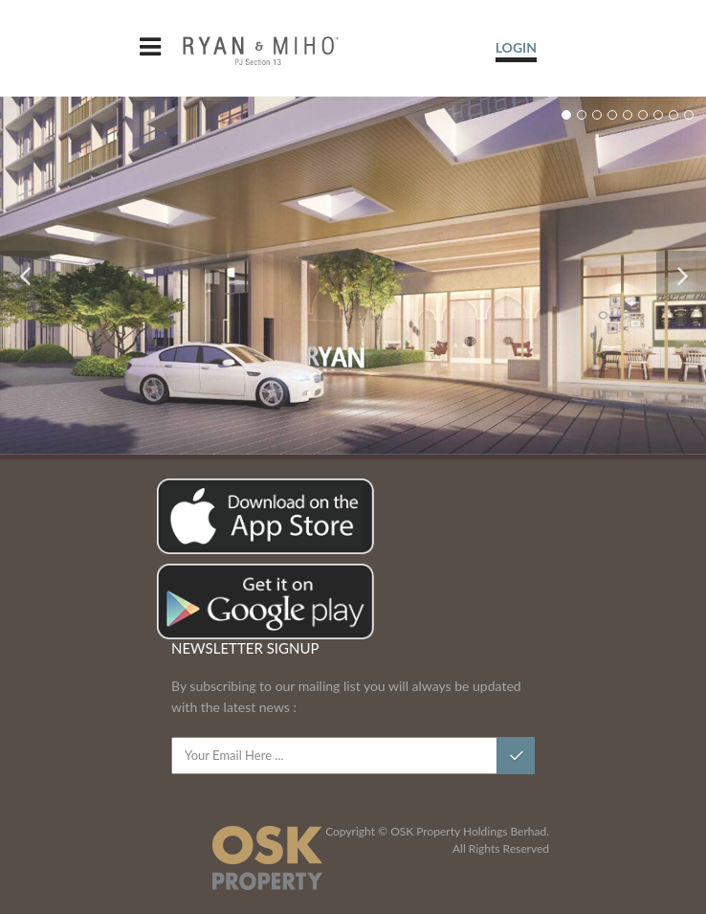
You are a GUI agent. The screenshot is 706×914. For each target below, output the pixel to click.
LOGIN (516, 47)
